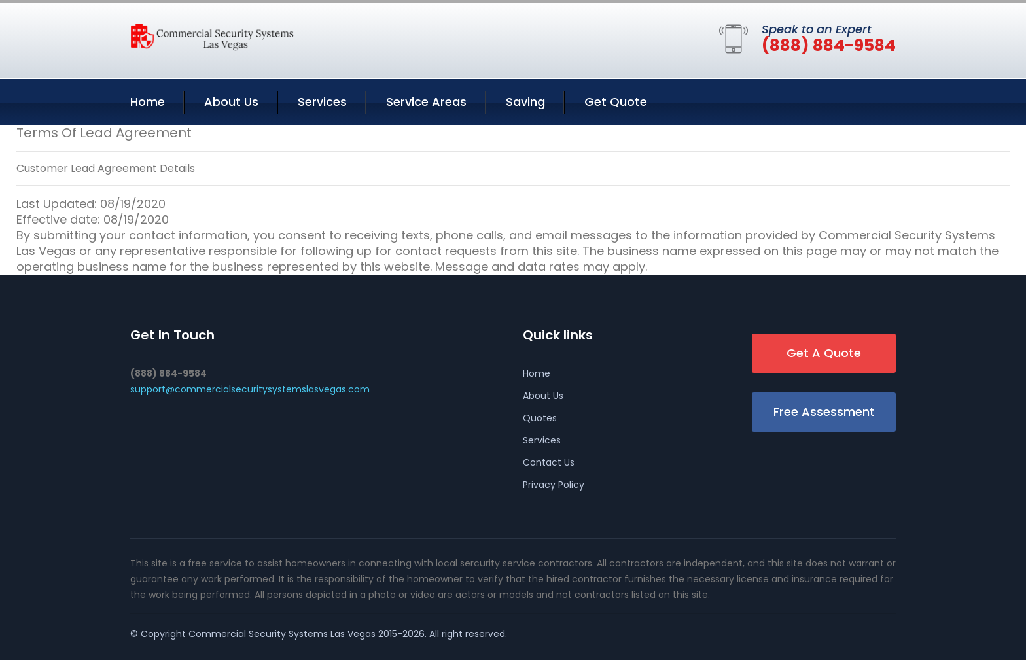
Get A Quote (824, 353)
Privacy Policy (553, 484)
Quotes (540, 418)
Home (147, 102)
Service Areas (426, 102)
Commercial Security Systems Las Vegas (282, 633)
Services (322, 102)
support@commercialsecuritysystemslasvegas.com (250, 389)
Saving (525, 102)
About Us (231, 102)
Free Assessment (824, 412)
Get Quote (615, 102)
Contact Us (549, 462)
